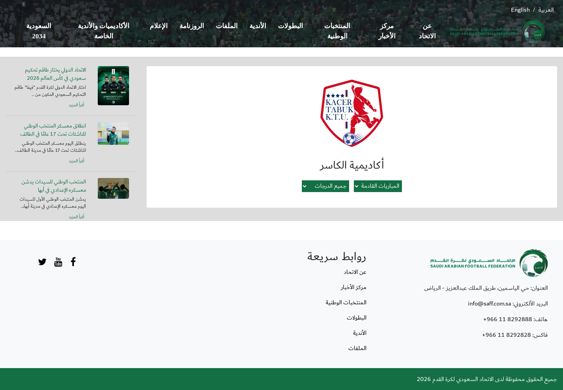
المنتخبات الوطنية (337, 31)
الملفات (227, 26)
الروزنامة (191, 26)
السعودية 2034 (38, 31)
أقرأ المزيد (76, 105)
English (520, 10)
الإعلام (159, 26)
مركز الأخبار (387, 31)
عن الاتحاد (427, 31)
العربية (546, 10)
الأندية (257, 26)
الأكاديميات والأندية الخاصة (103, 31)
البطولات (290, 26)
